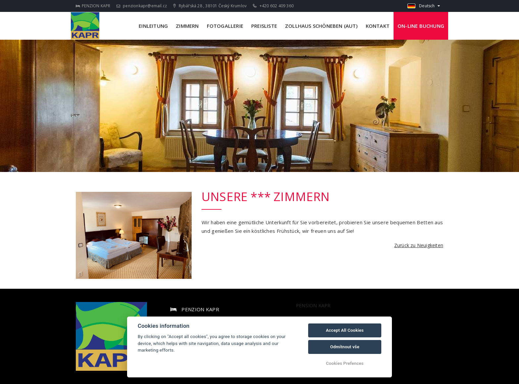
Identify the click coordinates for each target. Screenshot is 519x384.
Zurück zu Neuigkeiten (418, 245)
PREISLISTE (264, 25)
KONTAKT (378, 25)
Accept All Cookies (344, 330)
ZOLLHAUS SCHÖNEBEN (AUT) (321, 25)
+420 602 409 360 (273, 6)
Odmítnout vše (344, 346)
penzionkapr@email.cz (142, 6)
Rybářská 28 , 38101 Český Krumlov (210, 6)
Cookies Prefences (345, 363)
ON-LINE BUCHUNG (421, 25)
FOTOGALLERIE (225, 25)
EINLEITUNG (153, 25)
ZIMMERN (187, 25)
